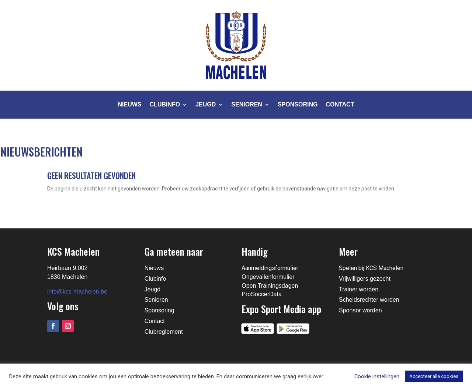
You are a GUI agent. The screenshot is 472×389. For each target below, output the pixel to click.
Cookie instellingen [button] (376, 376)
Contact (340, 104)
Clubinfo (165, 104)
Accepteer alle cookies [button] (433, 376)
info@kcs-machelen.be (77, 291)
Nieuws (130, 104)
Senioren (246, 104)
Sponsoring (297, 104)
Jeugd (205, 104)
